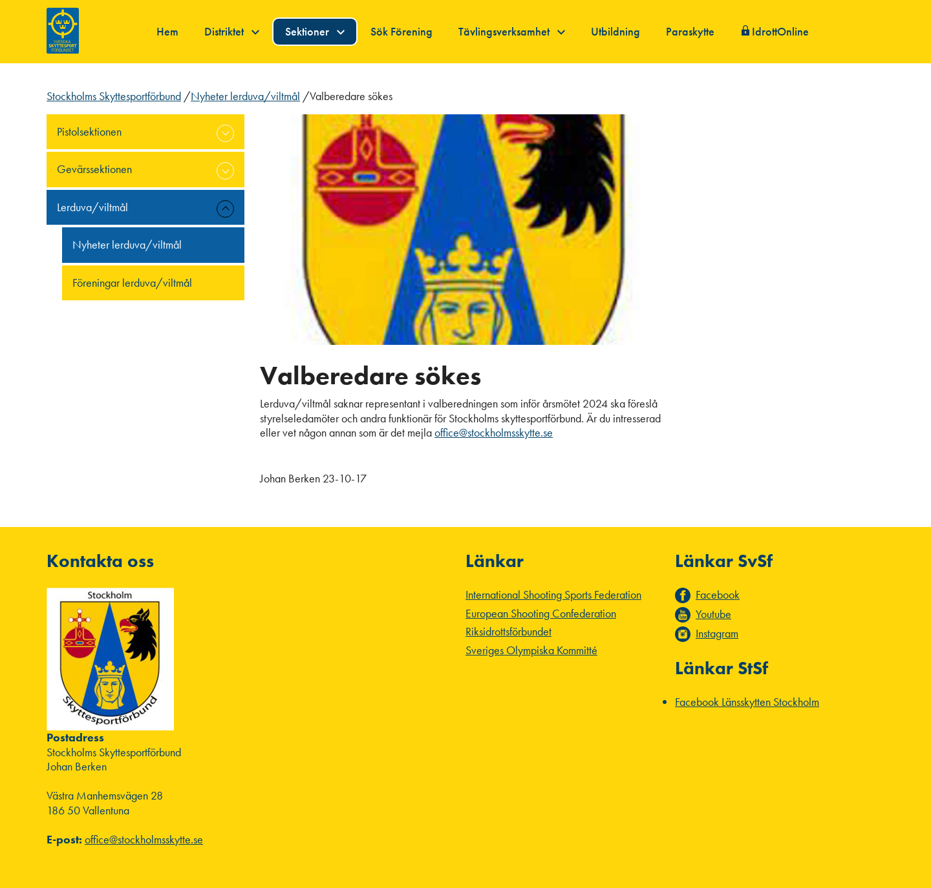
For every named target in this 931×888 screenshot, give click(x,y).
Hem (167, 31)
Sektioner (315, 31)
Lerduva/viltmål (92, 207)
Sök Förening (401, 31)
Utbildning (615, 31)
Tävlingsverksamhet (511, 31)
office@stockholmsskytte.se (493, 432)
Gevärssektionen (94, 168)
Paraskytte (690, 31)
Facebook (718, 595)
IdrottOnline (780, 31)
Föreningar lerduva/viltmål (132, 282)
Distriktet (231, 31)
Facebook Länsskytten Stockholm (747, 701)
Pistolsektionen (89, 131)
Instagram (717, 633)
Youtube (713, 614)
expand (225, 133)
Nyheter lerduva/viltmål (245, 95)
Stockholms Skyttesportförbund (114, 95)
